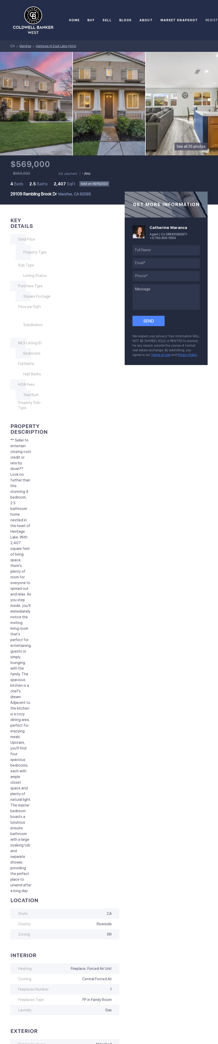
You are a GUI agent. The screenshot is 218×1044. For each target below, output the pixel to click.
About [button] (146, 20)
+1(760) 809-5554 (163, 238)
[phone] (166, 276)
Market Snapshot (179, 20)
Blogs (125, 20)
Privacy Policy (187, 355)
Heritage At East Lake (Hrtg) (56, 46)
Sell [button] (106, 20)
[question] (166, 297)
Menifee (25, 46)
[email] (166, 263)
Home (74, 20)
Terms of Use (160, 355)
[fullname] (166, 250)
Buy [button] (91, 20)
